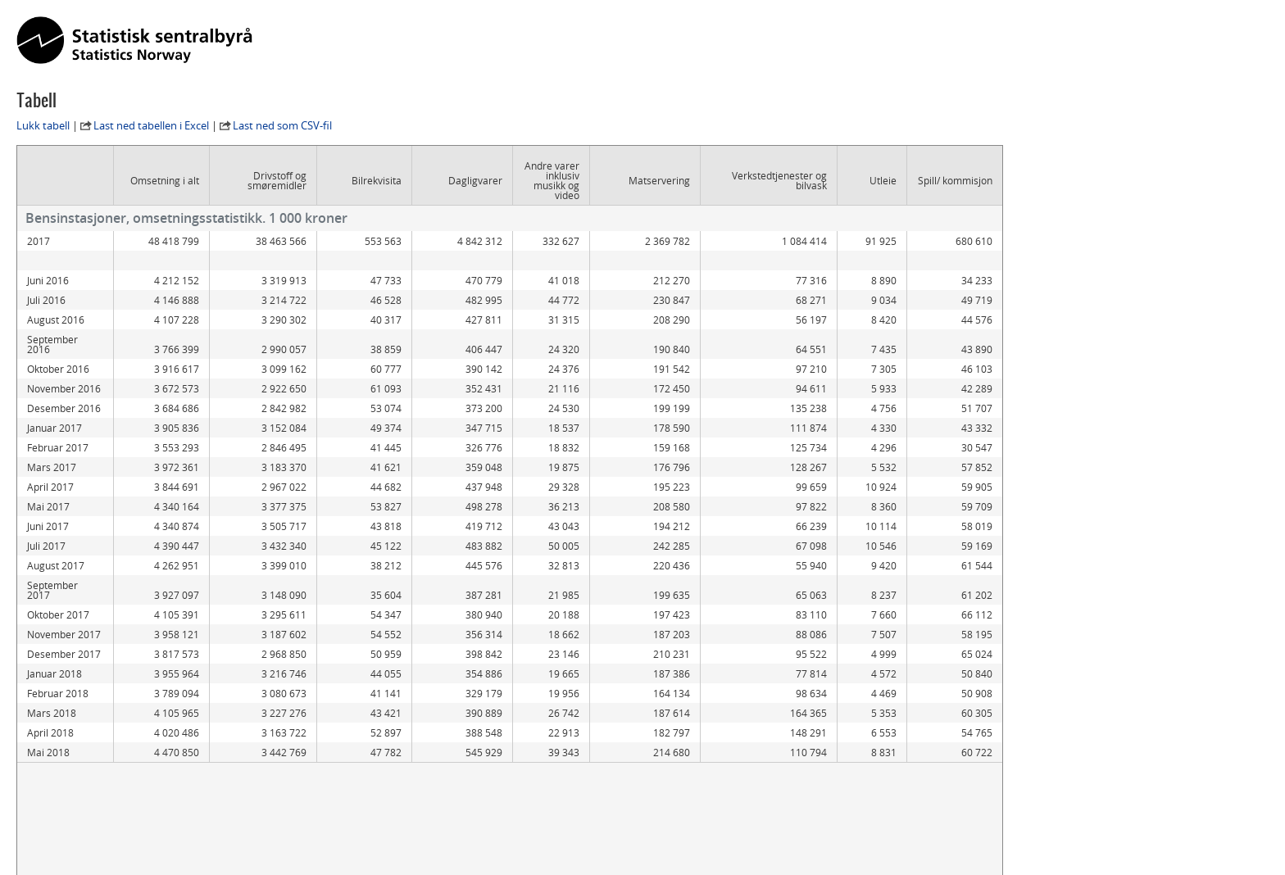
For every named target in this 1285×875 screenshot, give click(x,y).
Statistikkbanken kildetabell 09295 (110, 800)
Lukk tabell (43, 125)
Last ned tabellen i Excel (151, 125)
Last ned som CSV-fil (282, 125)
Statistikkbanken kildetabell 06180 (110, 816)
